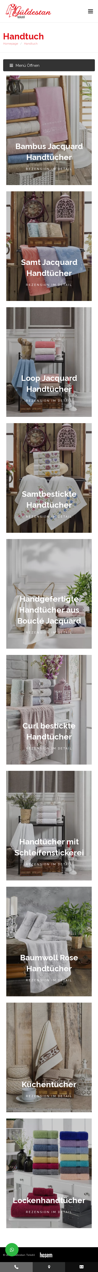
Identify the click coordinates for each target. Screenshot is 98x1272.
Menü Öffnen (24, 65)
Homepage (10, 43)
